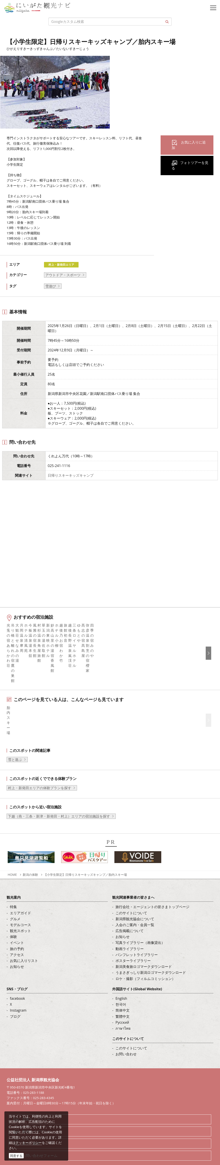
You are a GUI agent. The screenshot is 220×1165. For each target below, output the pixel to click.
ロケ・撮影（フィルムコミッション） (145, 962)
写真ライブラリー (36, 1103)
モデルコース (20, 909)
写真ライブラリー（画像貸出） (140, 926)
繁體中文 (123, 1000)
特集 (13, 891)
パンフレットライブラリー (137, 938)
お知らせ (17, 950)
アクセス (17, 938)
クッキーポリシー (28, 1142)
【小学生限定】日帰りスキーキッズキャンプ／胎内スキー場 (85, 859)
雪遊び (50, 286)
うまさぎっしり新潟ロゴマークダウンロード (151, 956)
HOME (12, 859)
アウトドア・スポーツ (63, 275)
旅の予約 (17, 932)
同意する (16, 1156)
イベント (17, 926)
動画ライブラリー (130, 932)
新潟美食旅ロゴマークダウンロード (144, 950)
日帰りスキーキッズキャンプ (71, 475)
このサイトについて (131, 896)
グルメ (15, 903)
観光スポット (20, 914)
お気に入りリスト (24, 944)
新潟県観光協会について (135, 903)
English (121, 982)
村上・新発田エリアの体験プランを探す (39, 772)
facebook (17, 982)
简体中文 (123, 994)
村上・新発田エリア (61, 265)
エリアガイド (20, 896)
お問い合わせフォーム (39, 1139)
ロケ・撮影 (31, 1127)
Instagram (18, 994)
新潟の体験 (30, 859)
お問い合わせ (126, 1038)
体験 (13, 920)
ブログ (15, 1000)
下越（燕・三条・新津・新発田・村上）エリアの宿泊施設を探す (59, 800)
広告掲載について (130, 914)
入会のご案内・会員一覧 (135, 909)
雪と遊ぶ (15, 743)
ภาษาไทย (123, 1012)
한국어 (121, 988)
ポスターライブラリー (133, 944)
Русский (122, 1006)
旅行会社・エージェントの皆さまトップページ (152, 891)
